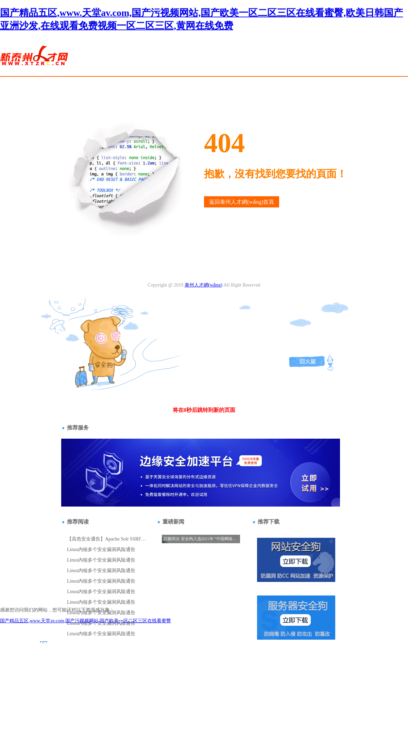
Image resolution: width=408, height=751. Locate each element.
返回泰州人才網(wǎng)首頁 (241, 202)
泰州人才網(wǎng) (203, 285)
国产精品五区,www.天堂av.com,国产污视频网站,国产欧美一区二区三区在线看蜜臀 (85, 620)
